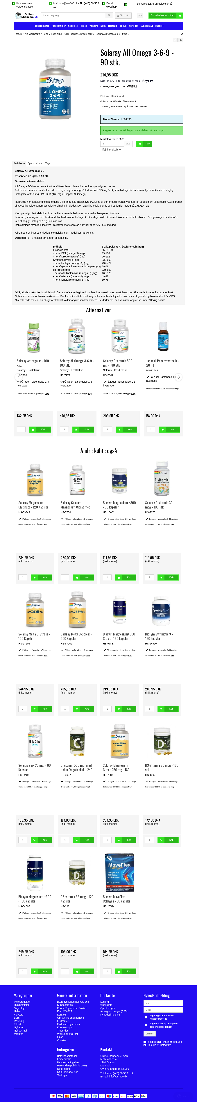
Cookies (62, 1041)
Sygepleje (73, 27)
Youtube (177, 1042)
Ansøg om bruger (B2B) (114, 1012)
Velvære (93, 27)
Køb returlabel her (67, 1073)
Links (60, 1038)
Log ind (104, 1002)
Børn (103, 27)
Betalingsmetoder (67, 1057)
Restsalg (112, 27)
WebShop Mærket (67, 1035)
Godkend (150, 1035)
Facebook (152, 1042)
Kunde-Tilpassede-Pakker (72, 1009)
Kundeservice (65, 1006)
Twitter (165, 1042)
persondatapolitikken (161, 1028)
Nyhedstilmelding (110, 1015)
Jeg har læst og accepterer (164, 1026)
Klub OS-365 (64, 1012)
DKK (140, 16)
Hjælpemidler (59, 27)
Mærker (159, 27)
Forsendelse (64, 1060)
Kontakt (61, 1015)
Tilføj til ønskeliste (110, 150)
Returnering (64, 1069)
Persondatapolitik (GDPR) (72, 1066)
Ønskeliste (106, 1006)
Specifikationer (35, 164)
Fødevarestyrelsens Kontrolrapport (68, 1027)
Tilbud (123, 27)
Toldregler (62, 1076)
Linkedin (151, 1046)
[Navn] (163, 1003)
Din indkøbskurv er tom (167, 16)
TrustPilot (62, 1031)
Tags (47, 164)
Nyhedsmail (146, 27)
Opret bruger (107, 1009)
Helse (84, 27)
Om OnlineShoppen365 (70, 1019)
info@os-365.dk (69, 3)
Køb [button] (143, 145)
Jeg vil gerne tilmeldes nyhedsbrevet (166, 1018)
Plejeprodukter (41, 27)
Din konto (123, 16)
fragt (45, 525)
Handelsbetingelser (68, 1063)
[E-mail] (163, 1010)
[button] (175, 41)
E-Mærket (62, 1022)
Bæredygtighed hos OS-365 (73, 1002)
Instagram (165, 1046)
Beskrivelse (19, 164)
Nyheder (133, 27)
